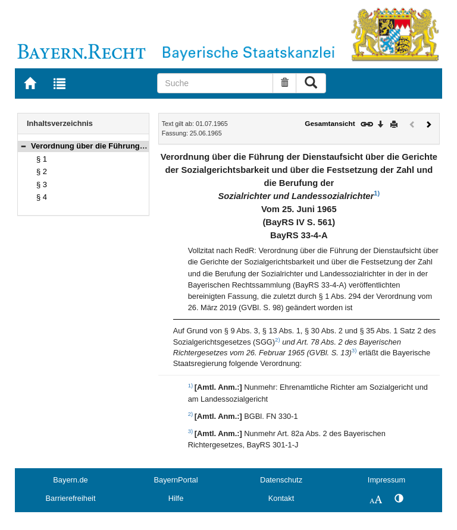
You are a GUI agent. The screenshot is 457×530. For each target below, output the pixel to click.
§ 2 (41, 171)
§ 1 (41, 158)
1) (377, 193)
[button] (23, 145)
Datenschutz (281, 479)
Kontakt (281, 498)
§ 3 (41, 184)
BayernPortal (176, 479)
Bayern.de (70, 479)
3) (354, 350)
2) (277, 339)
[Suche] (215, 83)
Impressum (386, 479)
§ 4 (41, 197)
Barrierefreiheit (71, 498)
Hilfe (176, 498)
